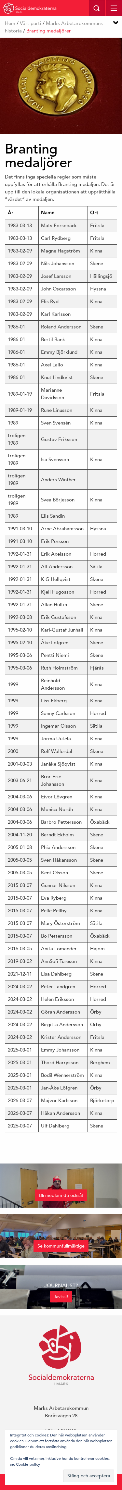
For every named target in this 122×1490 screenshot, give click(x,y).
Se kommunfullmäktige (61, 1246)
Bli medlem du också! (61, 1195)
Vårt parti (30, 23)
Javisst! (61, 1296)
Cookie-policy (28, 1464)
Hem (10, 23)
